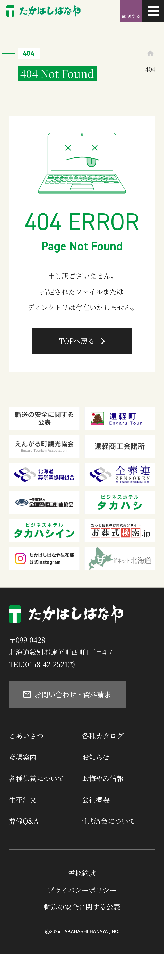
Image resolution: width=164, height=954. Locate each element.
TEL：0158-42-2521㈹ (42, 664)
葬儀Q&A (24, 821)
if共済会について (108, 821)
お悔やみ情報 (103, 778)
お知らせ (95, 757)
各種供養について (36, 778)
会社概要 (96, 800)
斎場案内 (23, 757)
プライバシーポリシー (81, 890)
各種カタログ (103, 736)
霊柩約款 (82, 873)
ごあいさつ (26, 736)
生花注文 (23, 800)
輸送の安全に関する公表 (82, 907)
